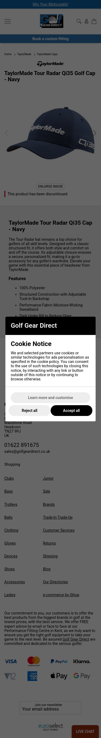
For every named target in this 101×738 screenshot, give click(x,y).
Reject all (29, 410)
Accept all (71, 410)
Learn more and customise (50, 398)
